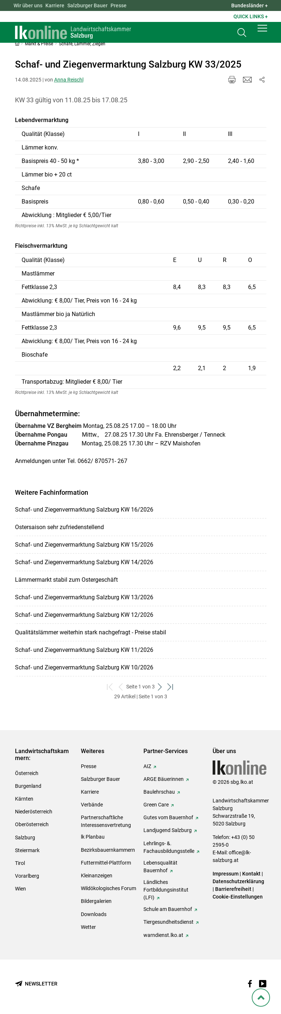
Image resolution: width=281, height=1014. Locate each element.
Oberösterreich (32, 824)
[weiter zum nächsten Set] (160, 686)
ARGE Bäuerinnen (163, 779)
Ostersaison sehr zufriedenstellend (59, 527)
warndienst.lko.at (163, 935)
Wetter (88, 927)
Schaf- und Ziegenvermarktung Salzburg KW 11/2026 (84, 649)
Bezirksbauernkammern (108, 850)
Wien (20, 889)
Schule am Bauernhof (167, 909)
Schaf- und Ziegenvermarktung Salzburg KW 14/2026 (84, 562)
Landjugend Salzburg (167, 830)
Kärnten (24, 799)
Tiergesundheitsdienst (168, 922)
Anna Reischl (68, 80)
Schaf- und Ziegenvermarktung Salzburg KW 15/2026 (84, 544)
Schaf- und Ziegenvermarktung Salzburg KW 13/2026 (84, 597)
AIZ (147, 766)
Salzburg (25, 837)
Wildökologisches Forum (108, 888)
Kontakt (251, 874)
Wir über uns (28, 5)
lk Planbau (93, 837)
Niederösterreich (33, 811)
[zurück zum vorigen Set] (120, 686)
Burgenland (28, 786)
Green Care (156, 805)
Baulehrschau (159, 792)
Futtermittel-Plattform (106, 863)
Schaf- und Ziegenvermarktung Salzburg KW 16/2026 (84, 509)
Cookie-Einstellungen (238, 897)
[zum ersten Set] (110, 686)
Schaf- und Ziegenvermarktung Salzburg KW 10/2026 (84, 667)
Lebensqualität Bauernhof (160, 866)
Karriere (54, 5)
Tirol (20, 863)
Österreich (26, 773)
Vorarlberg (27, 876)
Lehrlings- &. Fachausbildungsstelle (168, 847)
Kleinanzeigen (96, 875)
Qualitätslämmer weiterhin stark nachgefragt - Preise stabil (90, 632)
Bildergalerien (96, 901)
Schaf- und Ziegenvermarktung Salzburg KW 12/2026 (84, 614)
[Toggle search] (241, 35)
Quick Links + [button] (250, 16)
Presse (118, 5)
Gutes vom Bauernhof (168, 817)
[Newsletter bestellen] (36, 984)
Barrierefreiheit (233, 889)
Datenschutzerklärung (238, 881)
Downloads (93, 914)
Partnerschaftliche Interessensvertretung (106, 821)
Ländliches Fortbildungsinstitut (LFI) (165, 889)
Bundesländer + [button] (249, 5)
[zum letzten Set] (170, 686)
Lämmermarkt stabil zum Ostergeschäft (66, 579)
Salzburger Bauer (87, 5)
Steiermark (27, 850)
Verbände (92, 805)
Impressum (226, 874)
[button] (262, 34)
